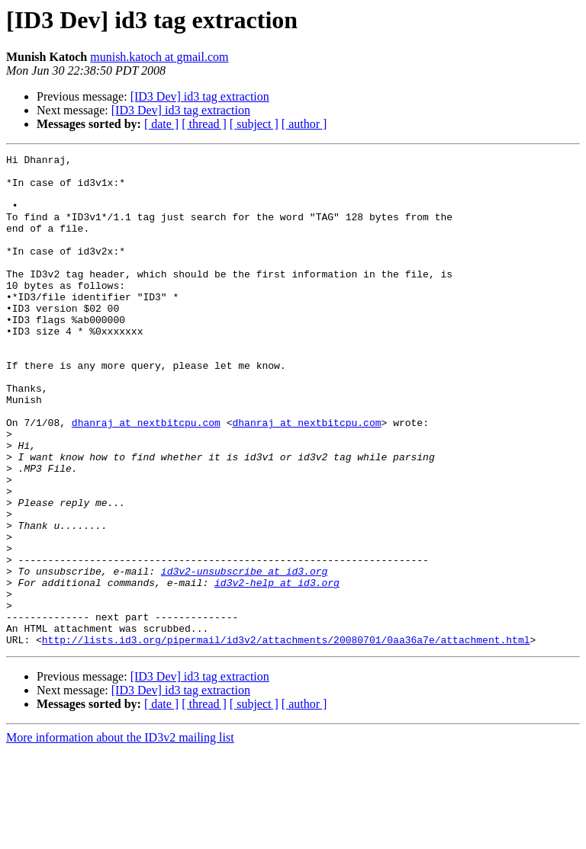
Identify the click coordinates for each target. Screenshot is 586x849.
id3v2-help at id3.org (277, 669)
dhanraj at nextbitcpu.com (146, 477)
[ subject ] (254, 123)
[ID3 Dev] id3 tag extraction (199, 96)
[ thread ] (204, 123)
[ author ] (304, 123)
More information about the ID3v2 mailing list (120, 835)
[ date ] (161, 123)
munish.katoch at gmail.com (159, 56)
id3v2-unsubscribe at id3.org (244, 655)
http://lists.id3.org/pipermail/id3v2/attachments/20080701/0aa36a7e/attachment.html (286, 738)
